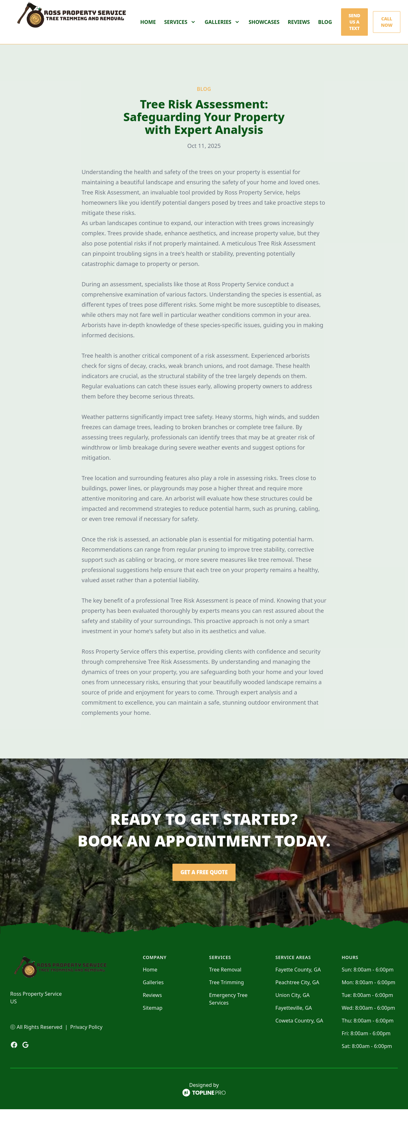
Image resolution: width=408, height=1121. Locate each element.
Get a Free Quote (204, 884)
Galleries (153, 994)
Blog (325, 28)
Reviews (299, 28)
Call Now (386, 28)
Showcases (264, 28)
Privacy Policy (86, 1038)
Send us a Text (354, 27)
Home (148, 28)
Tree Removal (225, 981)
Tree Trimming (226, 994)
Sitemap (153, 1019)
